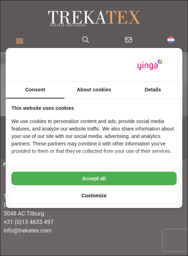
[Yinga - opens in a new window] (150, 65)
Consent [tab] (35, 89)
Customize (94, 195)
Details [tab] (153, 89)
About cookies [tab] (94, 89)
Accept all (94, 178)
